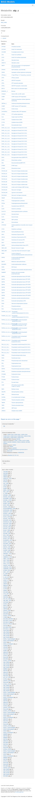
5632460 (9, 442)
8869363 (23, 442)
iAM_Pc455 (6, 635)
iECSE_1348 (6, 537)
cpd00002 (14, 448)
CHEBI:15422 (6, 436)
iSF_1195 (6, 483)
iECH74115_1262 (8, 515)
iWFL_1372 (6, 572)
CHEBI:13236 (24, 434)
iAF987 (5, 582)
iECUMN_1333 (7, 543)
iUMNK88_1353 (7, 568)
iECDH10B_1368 (8, 510)
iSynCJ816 (6, 630)
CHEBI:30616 (6, 437)
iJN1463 (5, 647)
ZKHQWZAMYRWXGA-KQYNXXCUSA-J (18, 449)
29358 (27, 440)
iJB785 (5, 608)
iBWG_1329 (6, 490)
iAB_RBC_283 (7, 600)
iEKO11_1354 (7, 547)
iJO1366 (5, 471)
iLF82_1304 (6, 552)
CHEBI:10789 (10, 434)
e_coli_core (6, 577)
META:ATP (9, 451)
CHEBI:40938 (13, 437)
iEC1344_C (6, 629)
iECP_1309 (6, 532)
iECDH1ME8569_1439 (9, 508)
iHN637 (5, 590)
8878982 (28, 442)
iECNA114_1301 (7, 522)
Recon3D (6, 612)
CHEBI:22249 (13, 436)
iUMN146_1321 (7, 567)
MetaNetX (10, 455)
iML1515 (5, 607)
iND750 (5, 480)
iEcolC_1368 (6, 530)
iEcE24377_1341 (8, 511)
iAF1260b (6, 602)
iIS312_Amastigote (8, 644)
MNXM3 (18, 439)
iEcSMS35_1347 (7, 540)
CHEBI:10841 (17, 434)
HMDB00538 (21, 452)
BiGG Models (8, 2)
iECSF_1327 (6, 538)
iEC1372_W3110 (7, 623)
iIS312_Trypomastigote (9, 639)
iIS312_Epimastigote (8, 640)
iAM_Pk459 (6, 637)
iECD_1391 (6, 505)
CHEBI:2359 (20, 436)
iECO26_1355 (7, 527)
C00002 (14, 445)
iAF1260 (5, 473)
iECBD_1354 (6, 503)
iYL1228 (5, 578)
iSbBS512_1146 (7, 557)
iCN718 (5, 625)
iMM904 (5, 475)
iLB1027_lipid (7, 610)
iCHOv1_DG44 (7, 615)
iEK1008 (5, 613)
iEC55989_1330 (7, 498)
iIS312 (5, 642)
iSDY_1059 (6, 560)
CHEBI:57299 (20, 437)
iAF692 (5, 587)
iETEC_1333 (6, 548)
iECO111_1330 (7, 525)
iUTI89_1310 (6, 570)
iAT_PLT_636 (7, 598)
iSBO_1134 (6, 558)
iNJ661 (5, 488)
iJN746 (5, 485)
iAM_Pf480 (6, 632)
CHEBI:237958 (27, 436)
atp (4, 426)
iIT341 (5, 486)
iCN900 (5, 645)
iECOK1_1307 (7, 528)
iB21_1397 (6, 491)
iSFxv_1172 (6, 563)
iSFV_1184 (6, 562)
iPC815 (5, 481)
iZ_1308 (5, 573)
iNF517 (5, 605)
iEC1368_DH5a (7, 627)
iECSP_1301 (6, 542)
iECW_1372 (6, 545)
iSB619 (5, 476)
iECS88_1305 (7, 533)
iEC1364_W (6, 622)
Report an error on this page (10, 419)
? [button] (14, 423)
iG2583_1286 (7, 550)
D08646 (11, 446)
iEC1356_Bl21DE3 (8, 618)
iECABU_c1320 (7, 500)
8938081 (5, 443)
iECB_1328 (6, 501)
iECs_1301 (6, 535)
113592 (16, 440)
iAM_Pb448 (6, 634)
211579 (24, 440)
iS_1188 (5, 555)
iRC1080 (5, 592)
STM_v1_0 (6, 580)
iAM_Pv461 (4, 22)
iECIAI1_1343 (7, 518)
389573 (5, 442)
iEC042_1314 (7, 496)
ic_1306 (5, 493)
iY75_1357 (6, 593)
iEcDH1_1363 (7, 506)
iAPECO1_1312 (7, 478)
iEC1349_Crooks (7, 620)
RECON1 (5, 597)
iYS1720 (5, 649)
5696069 (14, 442)
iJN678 (5, 583)
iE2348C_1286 (7, 495)
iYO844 (5, 595)
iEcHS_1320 (6, 516)
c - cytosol (3, 38)
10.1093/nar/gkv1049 (19, 792)
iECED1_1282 (7, 513)
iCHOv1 (5, 603)
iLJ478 (5, 588)
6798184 (19, 442)
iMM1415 (5, 585)
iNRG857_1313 (7, 553)
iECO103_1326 (7, 523)
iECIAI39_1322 (7, 520)
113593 (20, 440)
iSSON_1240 (6, 565)
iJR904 (5, 575)
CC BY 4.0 (15, 455)
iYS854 (5, 617)
